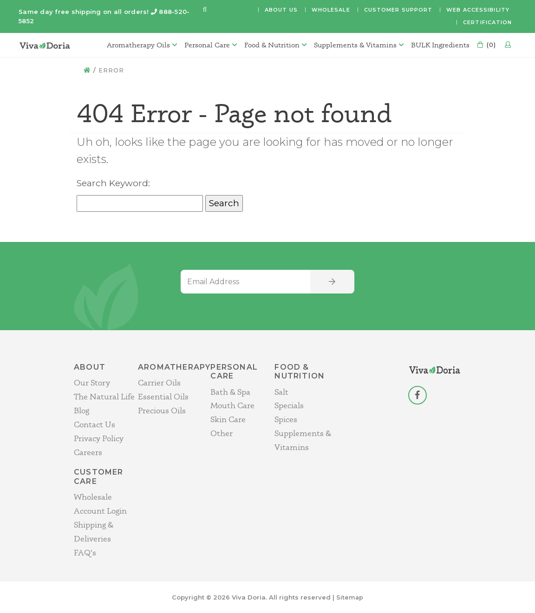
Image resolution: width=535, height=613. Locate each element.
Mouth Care (232, 405)
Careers (88, 451)
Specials (289, 405)
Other (221, 433)
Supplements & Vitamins (353, 44)
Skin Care (228, 419)
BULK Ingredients (438, 44)
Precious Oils (162, 410)
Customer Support (398, 10)
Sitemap (350, 596)
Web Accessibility (477, 10)
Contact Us (94, 424)
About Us (281, 10)
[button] (205, 10)
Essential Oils (163, 396)
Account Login (100, 510)
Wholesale (331, 10)
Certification (487, 22)
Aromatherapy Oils (136, 44)
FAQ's (85, 552)
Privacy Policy (99, 438)
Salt (281, 391)
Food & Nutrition (270, 44)
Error (111, 70)
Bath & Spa (230, 391)
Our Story (92, 382)
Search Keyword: (113, 183)
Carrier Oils (159, 382)
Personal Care (205, 44)
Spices (285, 419)
